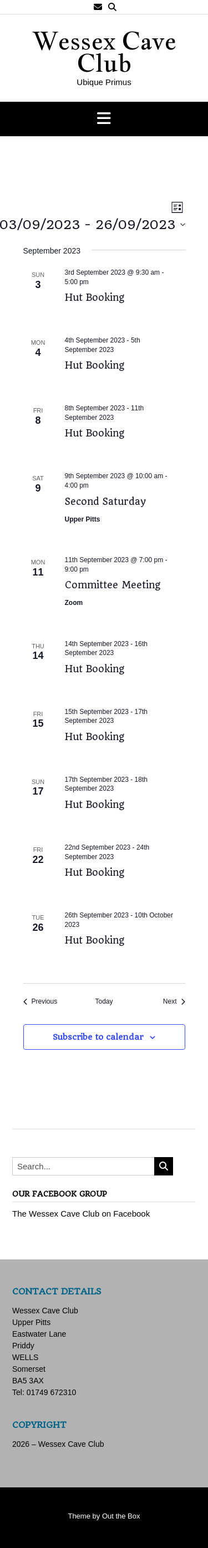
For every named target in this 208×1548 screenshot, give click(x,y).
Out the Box (121, 1516)
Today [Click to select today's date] (104, 1001)
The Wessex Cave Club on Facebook (81, 1213)
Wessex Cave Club (104, 51)
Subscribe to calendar (98, 1037)
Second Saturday (105, 501)
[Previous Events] (40, 1001)
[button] (104, 119)
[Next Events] (174, 1001)
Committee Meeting (112, 585)
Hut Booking (94, 297)
